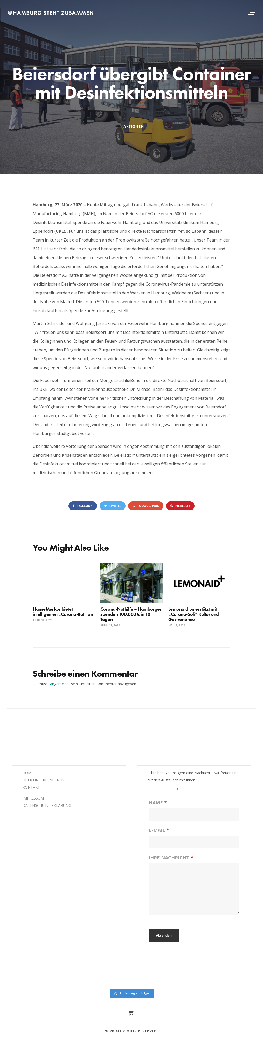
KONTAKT (31, 787)
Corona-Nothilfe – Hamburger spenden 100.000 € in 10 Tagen (130, 614)
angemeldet (60, 683)
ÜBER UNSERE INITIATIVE (44, 779)
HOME (28, 772)
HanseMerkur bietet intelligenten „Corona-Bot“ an (63, 611)
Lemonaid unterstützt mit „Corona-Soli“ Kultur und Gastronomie (193, 614)
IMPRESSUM (33, 798)
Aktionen (133, 126)
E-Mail (159, 830)
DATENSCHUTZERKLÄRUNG (47, 805)
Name (158, 803)
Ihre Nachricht (171, 857)
